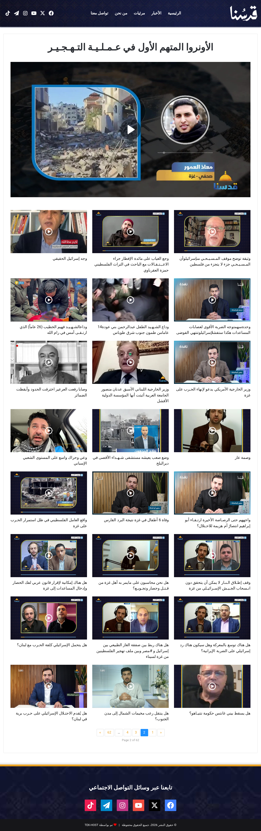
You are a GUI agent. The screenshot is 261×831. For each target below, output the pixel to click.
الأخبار (156, 13)
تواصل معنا (99, 13)
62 (109, 732)
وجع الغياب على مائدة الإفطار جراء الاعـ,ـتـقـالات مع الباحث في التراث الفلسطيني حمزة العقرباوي (131, 264)
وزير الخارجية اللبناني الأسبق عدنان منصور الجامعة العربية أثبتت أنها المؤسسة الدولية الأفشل (135, 395)
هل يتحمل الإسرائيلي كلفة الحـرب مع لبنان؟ (52, 645)
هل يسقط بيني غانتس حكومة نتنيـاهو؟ (219, 713)
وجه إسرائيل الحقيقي (70, 258)
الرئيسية (174, 13)
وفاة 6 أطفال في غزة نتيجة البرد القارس (136, 520)
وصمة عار (242, 457)
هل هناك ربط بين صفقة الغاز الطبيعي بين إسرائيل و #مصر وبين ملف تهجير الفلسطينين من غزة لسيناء (132, 651)
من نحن (121, 13)
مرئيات (139, 13)
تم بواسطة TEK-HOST (98, 825)
